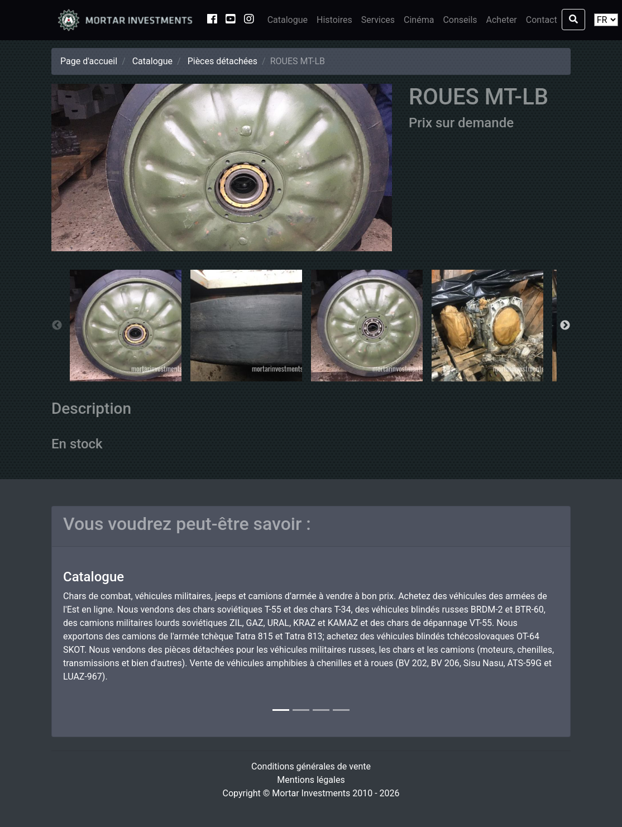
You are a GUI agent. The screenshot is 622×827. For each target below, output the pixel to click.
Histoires (334, 20)
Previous (57, 325)
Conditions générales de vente (311, 766)
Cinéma (419, 20)
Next (565, 325)
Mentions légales (311, 780)
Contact (541, 20)
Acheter (501, 20)
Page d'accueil (88, 61)
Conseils (460, 20)
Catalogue (287, 20)
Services (378, 20)
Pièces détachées (222, 61)
